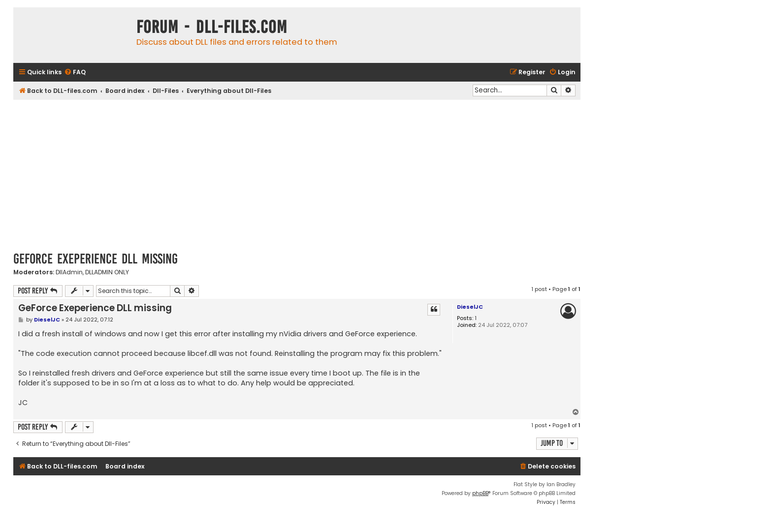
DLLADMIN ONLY (107, 272)
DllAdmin (69, 272)
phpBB (480, 493)
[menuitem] (75, 72)
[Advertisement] (296, 173)
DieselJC (470, 307)
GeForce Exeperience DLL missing (95, 258)
